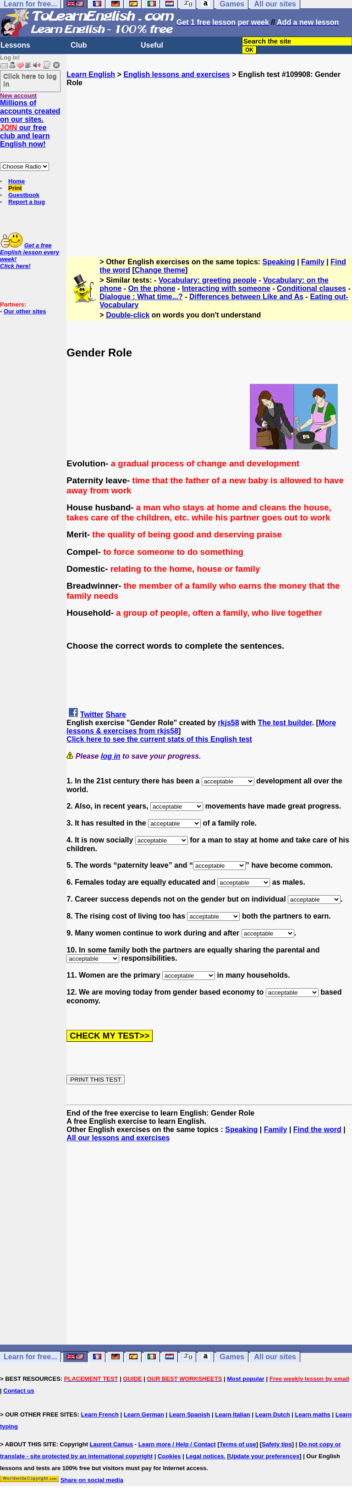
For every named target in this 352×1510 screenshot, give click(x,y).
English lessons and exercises (176, 74)
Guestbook (23, 194)
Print (15, 188)
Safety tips (277, 1444)
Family (312, 262)
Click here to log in (30, 80)
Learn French (100, 1414)
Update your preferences (264, 1456)
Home (16, 181)
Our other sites (25, 311)
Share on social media (91, 1480)
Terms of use (238, 1444)
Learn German (144, 1414)
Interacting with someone (226, 288)
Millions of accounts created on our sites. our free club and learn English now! (30, 123)
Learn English (90, 74)
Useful (152, 45)
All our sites (275, 1357)
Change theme (160, 270)
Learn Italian (232, 1414)
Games (232, 1357)
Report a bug (26, 201)
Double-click (127, 315)
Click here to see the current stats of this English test (159, 739)
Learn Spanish (189, 1414)
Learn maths (312, 1414)
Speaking (279, 262)
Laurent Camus (111, 1444)
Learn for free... (30, 1357)
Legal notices (205, 1456)
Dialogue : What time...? (140, 297)
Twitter (92, 714)
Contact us (18, 1390)
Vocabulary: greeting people (208, 280)
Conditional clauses (311, 288)
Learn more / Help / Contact (177, 1444)
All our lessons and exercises (118, 1138)
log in (111, 756)
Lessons (15, 45)
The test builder (285, 723)
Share (116, 714)
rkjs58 (228, 723)
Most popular (245, 1378)
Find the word (317, 1129)
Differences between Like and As (246, 297)
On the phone (152, 288)
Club (79, 45)
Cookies (169, 1456)
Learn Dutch (272, 1414)
